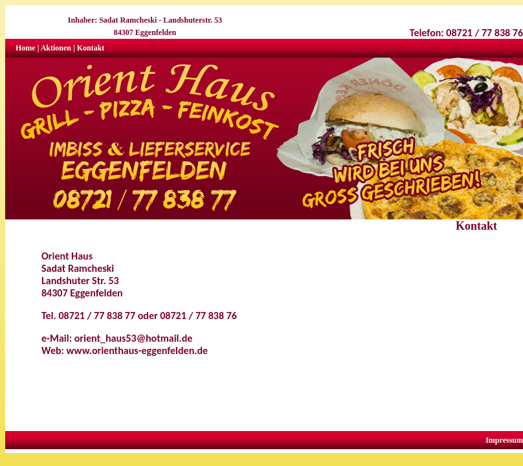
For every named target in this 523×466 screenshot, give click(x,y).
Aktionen (56, 47)
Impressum (504, 440)
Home (26, 47)
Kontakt (91, 47)
